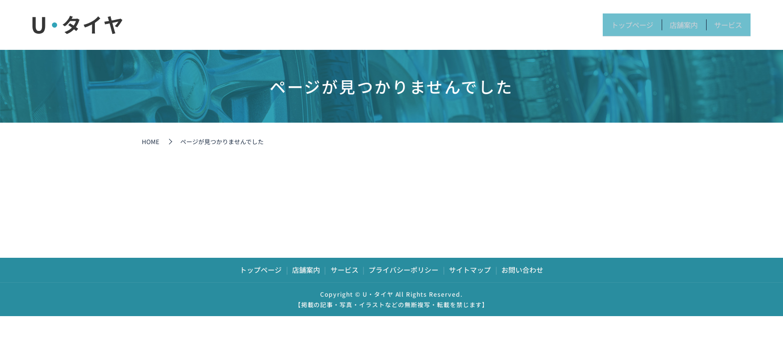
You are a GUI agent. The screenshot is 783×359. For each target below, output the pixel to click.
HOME (150, 141)
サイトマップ (470, 270)
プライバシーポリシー (403, 270)
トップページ (599, 24)
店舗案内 (665, 24)
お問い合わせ (522, 270)
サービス (722, 24)
